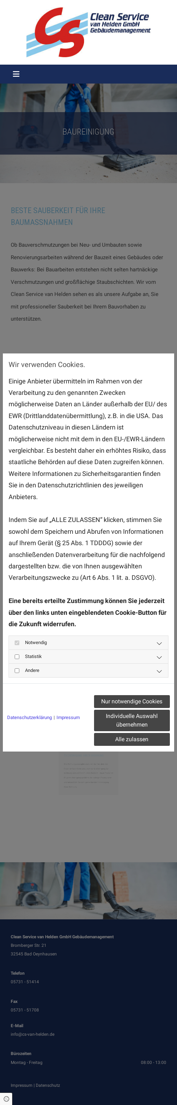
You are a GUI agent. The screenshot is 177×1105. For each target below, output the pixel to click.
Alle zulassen (131, 739)
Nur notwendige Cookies (131, 701)
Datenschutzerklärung (29, 717)
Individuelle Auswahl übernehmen (132, 720)
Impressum (68, 717)
